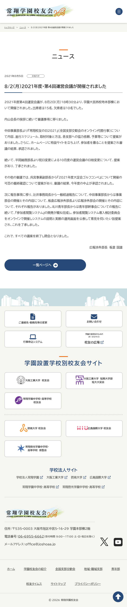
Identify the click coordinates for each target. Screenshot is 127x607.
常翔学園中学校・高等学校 (38, 486)
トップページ (9, 27)
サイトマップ (58, 583)
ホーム (11, 569)
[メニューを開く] (119, 11)
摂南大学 (76, 477)
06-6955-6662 (31, 536)
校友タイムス (34, 583)
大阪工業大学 (55, 477)
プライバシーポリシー (88, 583)
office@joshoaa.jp (40, 544)
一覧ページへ (45, 265)
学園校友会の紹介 (35, 569)
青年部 (115, 569)
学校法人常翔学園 (27, 477)
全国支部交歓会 (65, 569)
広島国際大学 (98, 477)
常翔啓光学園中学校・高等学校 (81, 486)
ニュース (23, 27)
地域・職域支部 (93, 569)
